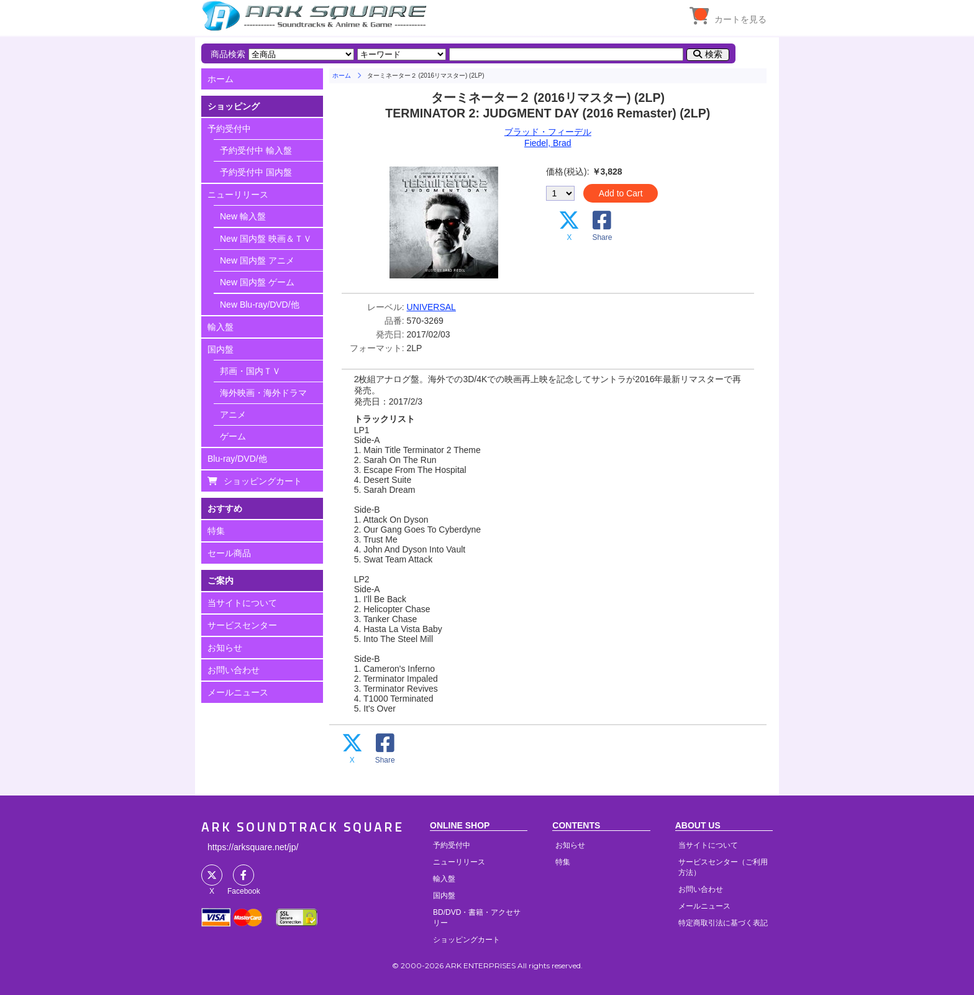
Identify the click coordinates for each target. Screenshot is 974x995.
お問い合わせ (233, 670)
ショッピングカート (263, 481)
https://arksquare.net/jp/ (252, 847)
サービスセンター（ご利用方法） (723, 867)
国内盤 (220, 349)
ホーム (220, 79)
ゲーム (233, 436)
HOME (316, 15)
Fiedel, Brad (547, 143)
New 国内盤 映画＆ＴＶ (266, 239)
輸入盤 (220, 327)
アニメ (233, 415)
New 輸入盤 (243, 216)
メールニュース (237, 692)
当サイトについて (242, 603)
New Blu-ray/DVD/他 (259, 305)
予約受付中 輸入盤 (256, 150)
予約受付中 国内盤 (256, 172)
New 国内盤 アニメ (257, 260)
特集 (216, 531)
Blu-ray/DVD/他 (237, 459)
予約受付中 (229, 129)
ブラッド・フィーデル (547, 132)
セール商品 (229, 553)
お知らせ (224, 648)
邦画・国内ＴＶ (250, 371)
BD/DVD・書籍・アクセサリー (477, 917)
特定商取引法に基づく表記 (723, 923)
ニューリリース (237, 194)
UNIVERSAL (431, 307)
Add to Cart (621, 193)
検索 (713, 54)
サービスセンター (242, 625)
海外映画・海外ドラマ (263, 393)
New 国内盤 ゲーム (257, 282)
